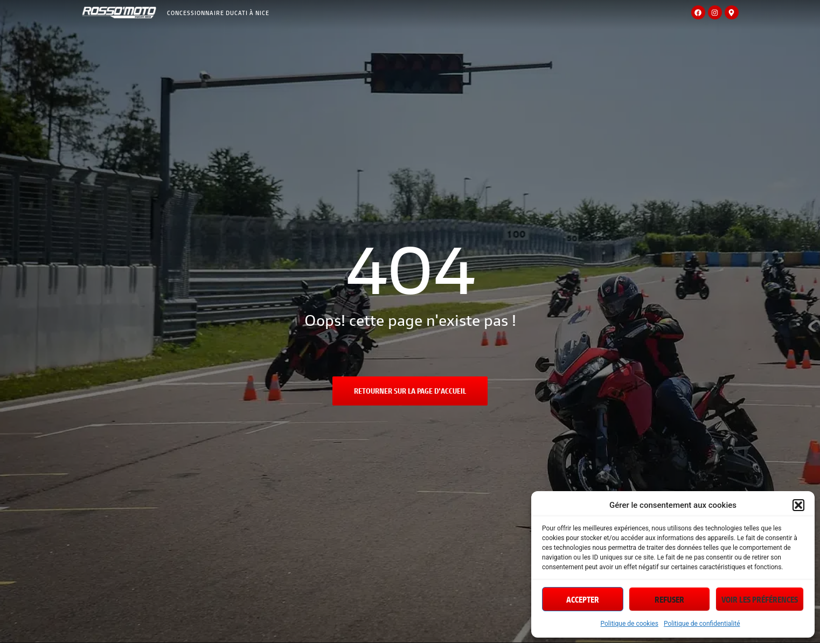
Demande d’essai (633, 65)
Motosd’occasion (273, 61)
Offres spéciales (499, 65)
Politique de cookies (629, 623)
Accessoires (232, 74)
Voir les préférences (759, 599)
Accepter (582, 599)
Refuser (669, 599)
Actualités (566, 65)
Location (324, 61)
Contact (694, 65)
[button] (798, 505)
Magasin (182, 61)
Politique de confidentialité (702, 623)
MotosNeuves (225, 61)
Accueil (137, 61)
